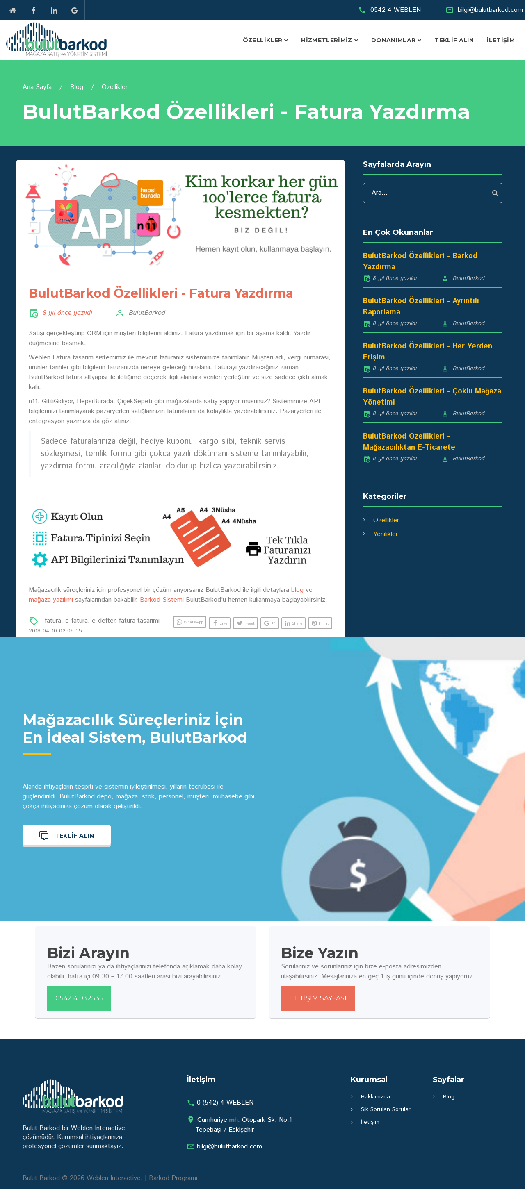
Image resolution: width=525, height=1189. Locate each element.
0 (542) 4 (225, 1102)
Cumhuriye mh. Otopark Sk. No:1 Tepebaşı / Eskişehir (243, 1124)
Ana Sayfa (37, 87)
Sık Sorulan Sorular (386, 1109)
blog (297, 590)
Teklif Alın (454, 40)
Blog (76, 87)
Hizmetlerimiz (326, 40)
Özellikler (263, 40)
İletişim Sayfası (318, 998)
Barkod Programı (173, 1178)
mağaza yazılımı (51, 600)
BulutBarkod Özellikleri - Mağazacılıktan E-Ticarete (409, 442)
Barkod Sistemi (162, 600)
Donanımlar (393, 40)
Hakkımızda (375, 1097)
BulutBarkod (147, 313)
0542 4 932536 (79, 998)
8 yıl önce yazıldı (67, 313)
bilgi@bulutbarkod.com (490, 10)
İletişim (500, 40)
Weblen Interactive (114, 1178)
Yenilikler (385, 534)
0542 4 (395, 10)
